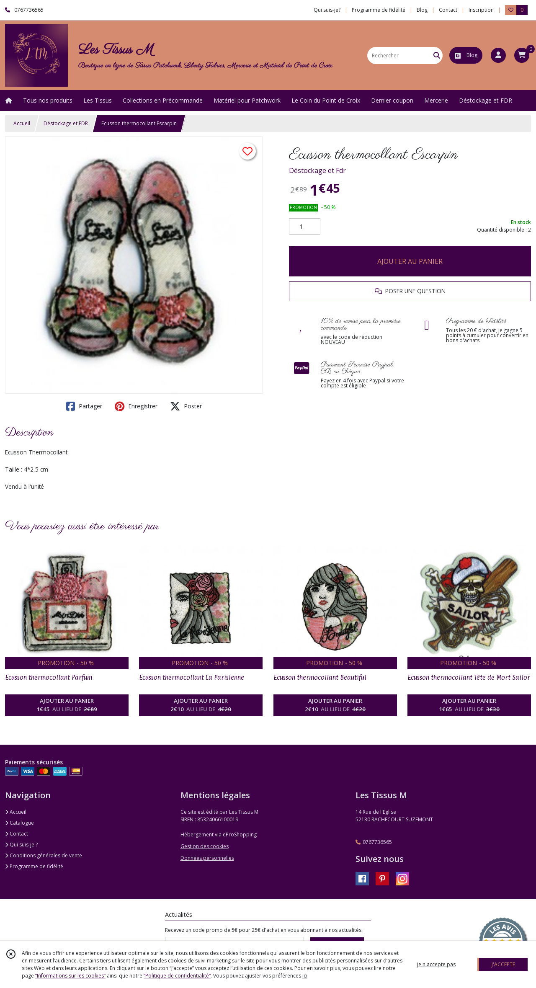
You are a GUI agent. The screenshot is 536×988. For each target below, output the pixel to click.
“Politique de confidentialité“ (177, 975)
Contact (448, 9)
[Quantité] (304, 226)
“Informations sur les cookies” (70, 975)
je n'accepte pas (436, 964)
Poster (186, 406)
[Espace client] (498, 55)
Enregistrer (136, 406)
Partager (84, 406)
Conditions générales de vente (43, 855)
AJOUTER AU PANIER (410, 261)
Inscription (481, 9)
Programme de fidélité (34, 866)
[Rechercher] (436, 55)
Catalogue (19, 822)
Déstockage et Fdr (317, 170)
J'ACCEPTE (503, 964)
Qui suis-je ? (21, 844)
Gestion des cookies (204, 846)
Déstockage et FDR (66, 123)
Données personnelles (207, 858)
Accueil (21, 123)
